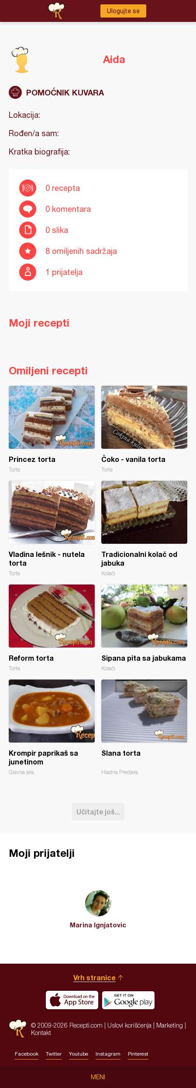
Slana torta (144, 727)
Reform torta (52, 628)
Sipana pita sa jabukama (144, 628)
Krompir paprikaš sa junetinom (52, 727)
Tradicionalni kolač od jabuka (144, 529)
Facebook (26, 1054)
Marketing (169, 1025)
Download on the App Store (72, 1000)
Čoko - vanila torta (144, 429)
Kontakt (41, 1032)
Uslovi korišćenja (129, 1025)
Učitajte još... (98, 811)
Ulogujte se (123, 10)
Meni (98, 1077)
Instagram (108, 1054)
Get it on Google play (128, 1000)
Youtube (78, 1054)
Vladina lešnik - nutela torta (52, 529)
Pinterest (138, 1054)
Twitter (54, 1054)
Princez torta (52, 429)
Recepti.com (18, 1028)
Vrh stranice (94, 977)
